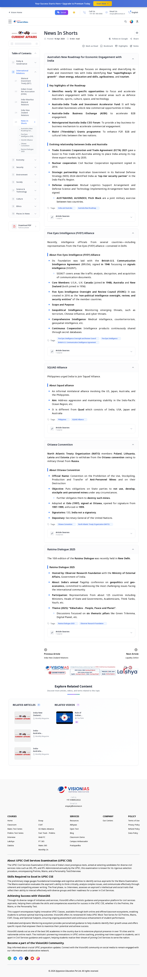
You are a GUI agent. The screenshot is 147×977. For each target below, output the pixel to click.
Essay (40, 820)
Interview (11, 837)
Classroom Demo (77, 837)
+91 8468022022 (73, 800)
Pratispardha (75, 845)
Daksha (10, 845)
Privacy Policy (134, 824)
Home (10, 820)
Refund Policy (134, 829)
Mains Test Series (14, 829)
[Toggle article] (133, 59)
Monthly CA (43, 849)
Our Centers (108, 820)
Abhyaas (73, 824)
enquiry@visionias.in (73, 806)
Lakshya (10, 841)
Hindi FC (41, 837)
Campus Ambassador (79, 841)
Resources (74, 820)
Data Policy (133, 833)
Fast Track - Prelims (46, 833)
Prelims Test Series (15, 833)
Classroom (11, 824)
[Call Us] (84, 12)
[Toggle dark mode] (74, 12)
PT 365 (41, 841)
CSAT (40, 824)
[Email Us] (114, 12)
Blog (72, 833)
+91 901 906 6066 (95, 14)
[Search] (125, 21)
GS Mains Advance (46, 829)
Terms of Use (133, 820)
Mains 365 (42, 845)
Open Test (74, 829)
